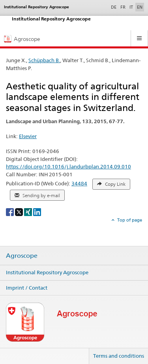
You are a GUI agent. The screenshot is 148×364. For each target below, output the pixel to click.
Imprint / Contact (26, 288)
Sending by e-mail (37, 195)
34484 (79, 183)
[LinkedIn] (37, 211)
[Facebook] (10, 211)
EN (139, 7)
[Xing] (28, 211)
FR (123, 7)
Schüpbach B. (44, 60)
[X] (19, 211)
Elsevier (28, 136)
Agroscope (21, 256)
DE (114, 7)
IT (131, 7)
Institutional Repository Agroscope (47, 272)
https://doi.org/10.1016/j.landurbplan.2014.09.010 (68, 166)
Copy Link (111, 184)
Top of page (129, 220)
